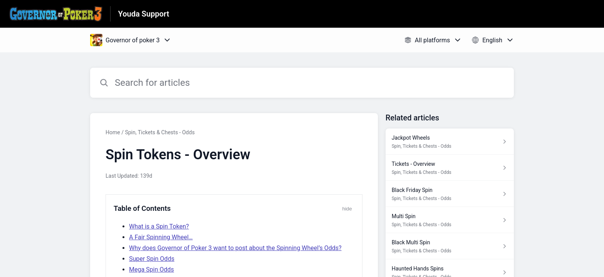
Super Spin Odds (151, 258)
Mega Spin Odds (151, 269)
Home (113, 132)
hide (347, 209)
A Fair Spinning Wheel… (161, 237)
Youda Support (143, 13)
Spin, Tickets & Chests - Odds (160, 132)
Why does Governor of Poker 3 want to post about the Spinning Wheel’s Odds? (235, 248)
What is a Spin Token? (159, 226)
